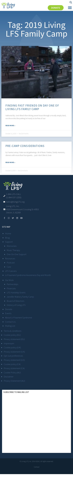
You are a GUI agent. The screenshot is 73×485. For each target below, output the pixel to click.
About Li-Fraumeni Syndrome (18, 317)
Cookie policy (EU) (12, 334)
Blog (7, 237)
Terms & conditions (12, 330)
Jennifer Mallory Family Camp (20, 296)
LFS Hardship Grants (16, 292)
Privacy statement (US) (14, 359)
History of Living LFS (16, 305)
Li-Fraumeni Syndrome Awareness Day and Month (28, 275)
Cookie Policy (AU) (12, 372)
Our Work (9, 280)
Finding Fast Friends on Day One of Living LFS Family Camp (32, 107)
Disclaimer (8, 376)
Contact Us (10, 321)
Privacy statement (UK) (14, 351)
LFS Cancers (11, 271)
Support (9, 241)
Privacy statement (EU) (14, 339)
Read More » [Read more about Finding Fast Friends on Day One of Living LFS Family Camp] (10, 125)
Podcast (11, 262)
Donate (8, 309)
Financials (11, 288)
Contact (36, 467)
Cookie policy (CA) (12, 364)
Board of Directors (15, 300)
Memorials (12, 245)
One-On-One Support (16, 254)
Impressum (9, 343)
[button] (71, 2)
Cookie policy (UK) (12, 347)
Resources (10, 258)
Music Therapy (13, 250)
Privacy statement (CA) (14, 368)
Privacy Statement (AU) (14, 380)
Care (9, 266)
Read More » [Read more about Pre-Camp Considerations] (10, 162)
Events (8, 313)
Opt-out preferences (13, 355)
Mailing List (10, 325)
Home (8, 233)
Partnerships (12, 284)
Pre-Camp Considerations (25, 146)
